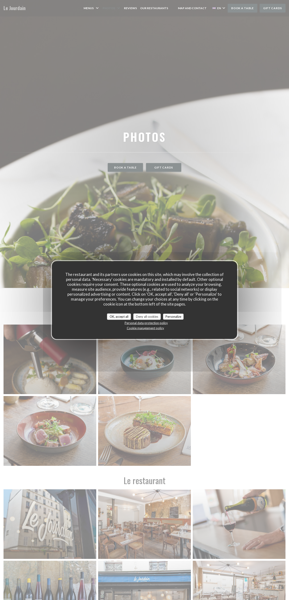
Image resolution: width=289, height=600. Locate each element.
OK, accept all (119, 316)
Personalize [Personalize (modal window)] (173, 316)
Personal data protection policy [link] (146, 323)
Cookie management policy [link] (145, 328)
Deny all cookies (147, 316)
